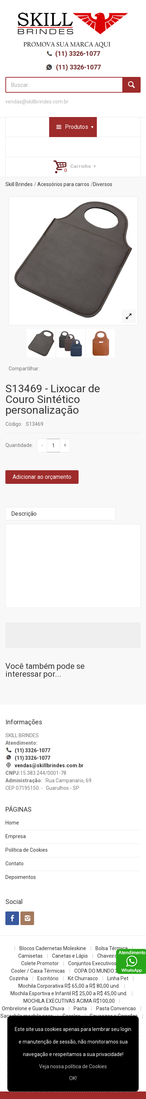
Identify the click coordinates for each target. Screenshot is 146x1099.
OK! (73, 1078)
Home (12, 823)
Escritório (47, 978)
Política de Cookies (26, 850)
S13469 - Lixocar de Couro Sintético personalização (52, 399)
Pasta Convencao (116, 1008)
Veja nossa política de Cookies (73, 1066)
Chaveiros (108, 956)
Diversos (102, 184)
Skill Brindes (19, 184)
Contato (14, 863)
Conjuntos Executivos (92, 963)
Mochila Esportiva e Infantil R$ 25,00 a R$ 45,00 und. (68, 993)
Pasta (80, 1008)
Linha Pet (117, 978)
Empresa (15, 836)
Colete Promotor (40, 963)
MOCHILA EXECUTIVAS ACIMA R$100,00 (69, 1001)
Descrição (24, 513)
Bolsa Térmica (111, 948)
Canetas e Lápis (70, 956)
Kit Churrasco (83, 978)
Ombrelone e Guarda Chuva (33, 1008)
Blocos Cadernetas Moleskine (52, 948)
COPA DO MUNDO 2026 (100, 971)
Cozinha (18, 978)
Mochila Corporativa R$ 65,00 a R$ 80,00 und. (69, 986)
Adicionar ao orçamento (42, 476)
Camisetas (30, 956)
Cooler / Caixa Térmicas (38, 971)
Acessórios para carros (63, 184)
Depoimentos (20, 877)
